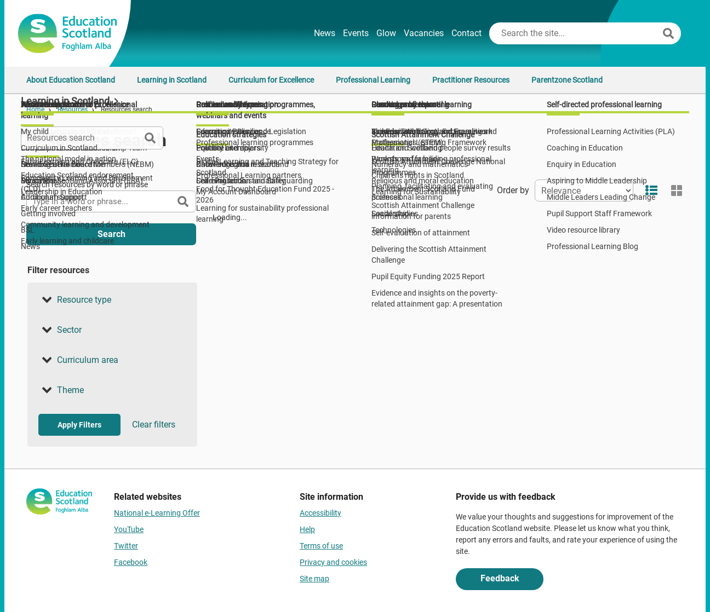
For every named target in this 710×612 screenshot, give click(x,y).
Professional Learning (373, 80)
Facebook (130, 562)
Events (356, 33)
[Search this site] (574, 33)
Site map (314, 578)
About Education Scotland (70, 80)
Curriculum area (78, 360)
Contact (466, 33)
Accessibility (320, 513)
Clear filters (153, 424)
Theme (61, 390)
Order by (513, 190)
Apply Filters (79, 424)
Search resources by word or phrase (87, 184)
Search (111, 234)
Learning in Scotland (172, 80)
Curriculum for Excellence (271, 80)
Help (307, 529)
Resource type (74, 300)
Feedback (499, 578)
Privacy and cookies (333, 562)
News (324, 33)
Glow (386, 33)
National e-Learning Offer (157, 513)
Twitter (126, 545)
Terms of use (321, 545)
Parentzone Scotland (567, 80)
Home (35, 109)
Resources (73, 109)
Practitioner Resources (470, 80)
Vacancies (424, 33)
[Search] (668, 33)
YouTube (129, 529)
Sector (60, 330)
